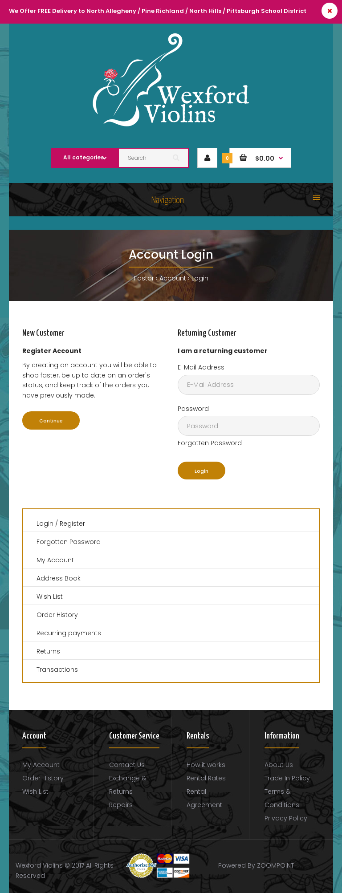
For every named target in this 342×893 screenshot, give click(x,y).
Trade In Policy (287, 778)
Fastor (144, 278)
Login (199, 278)
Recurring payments (69, 633)
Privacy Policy (286, 818)
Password (193, 408)
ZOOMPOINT (275, 865)
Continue (51, 420)
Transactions (57, 669)
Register (72, 523)
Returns (48, 651)
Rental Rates (206, 778)
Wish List (50, 596)
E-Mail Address (201, 367)
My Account (55, 560)
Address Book (59, 578)
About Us (279, 764)
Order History (57, 614)
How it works (206, 764)
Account (172, 278)
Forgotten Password (210, 442)
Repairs (121, 804)
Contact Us (127, 764)
